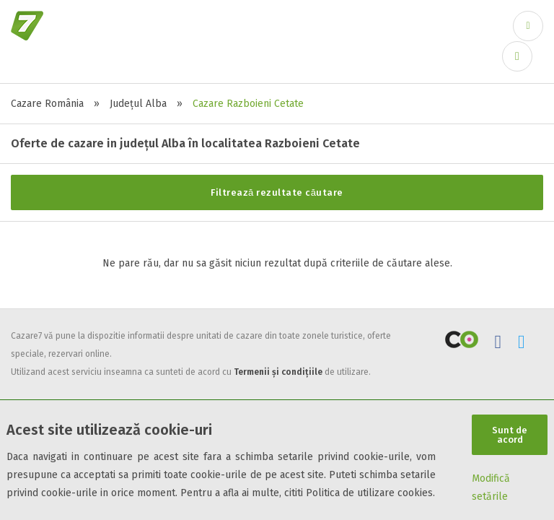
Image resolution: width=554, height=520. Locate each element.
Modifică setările (491, 487)
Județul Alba (138, 104)
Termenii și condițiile (278, 372)
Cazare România (47, 104)
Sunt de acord (509, 435)
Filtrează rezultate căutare (277, 192)
